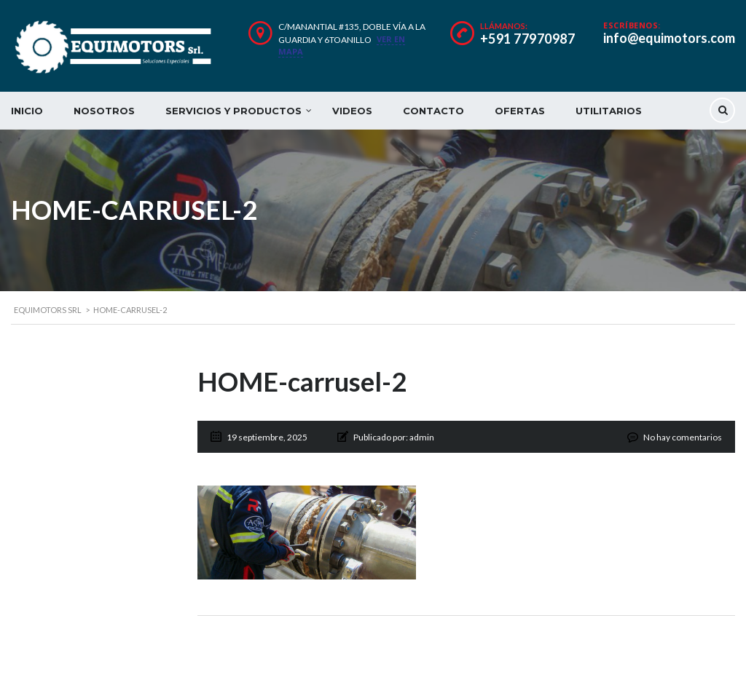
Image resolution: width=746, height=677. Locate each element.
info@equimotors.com (669, 38)
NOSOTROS (104, 110)
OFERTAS (520, 110)
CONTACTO (433, 110)
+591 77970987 (528, 39)
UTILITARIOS (609, 110)
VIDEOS (352, 110)
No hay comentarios (682, 437)
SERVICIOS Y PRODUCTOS (233, 110)
